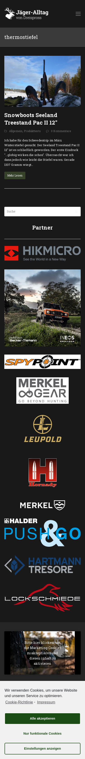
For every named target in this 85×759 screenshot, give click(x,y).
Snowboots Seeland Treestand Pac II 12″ (30, 118)
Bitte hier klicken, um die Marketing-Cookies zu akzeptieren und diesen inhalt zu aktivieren (42, 653)
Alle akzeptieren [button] (42, 718)
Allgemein (15, 131)
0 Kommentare (61, 131)
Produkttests (32, 131)
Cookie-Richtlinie (19, 702)
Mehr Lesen (14, 175)
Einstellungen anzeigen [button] (42, 748)
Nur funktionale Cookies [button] (42, 733)
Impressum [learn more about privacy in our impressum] (46, 702)
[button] (78, 13)
